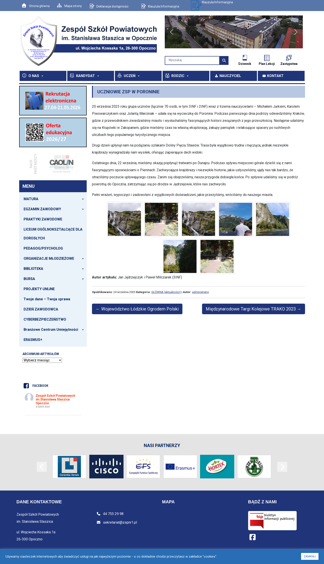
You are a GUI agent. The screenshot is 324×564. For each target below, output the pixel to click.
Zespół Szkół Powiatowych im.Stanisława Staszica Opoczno (55, 399)
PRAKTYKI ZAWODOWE (43, 219)
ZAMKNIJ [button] (310, 556)
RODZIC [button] (180, 76)
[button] (171, 32)
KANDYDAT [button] (88, 76)
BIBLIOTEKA (54, 268)
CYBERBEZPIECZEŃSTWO (45, 319)
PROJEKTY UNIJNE (39, 289)
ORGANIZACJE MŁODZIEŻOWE (54, 258)
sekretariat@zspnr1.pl (116, 522)
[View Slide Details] (53, 101)
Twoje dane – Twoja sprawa (47, 299)
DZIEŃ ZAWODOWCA (41, 309)
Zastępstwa (289, 64)
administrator (200, 292)
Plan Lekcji (267, 64)
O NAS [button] (36, 76)
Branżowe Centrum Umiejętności (54, 329)
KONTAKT (275, 76)
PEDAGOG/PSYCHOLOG (43, 248)
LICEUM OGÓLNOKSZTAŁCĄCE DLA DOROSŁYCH (53, 233)
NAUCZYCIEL (230, 76)
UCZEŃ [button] (132, 76)
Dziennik (244, 64)
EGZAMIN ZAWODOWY (54, 209)
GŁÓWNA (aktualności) (166, 292)
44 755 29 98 (110, 514)
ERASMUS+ (33, 340)
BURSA (54, 278)
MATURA (54, 199)
